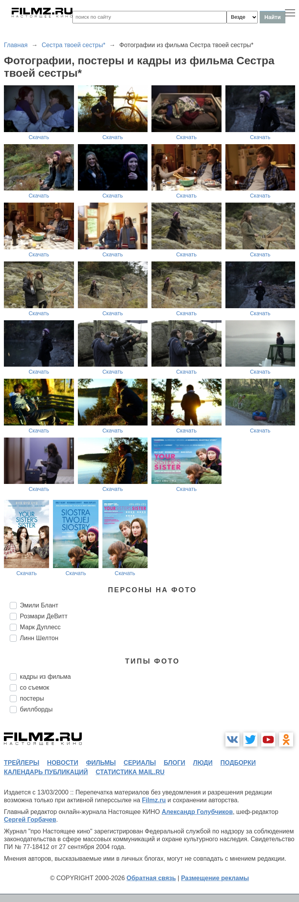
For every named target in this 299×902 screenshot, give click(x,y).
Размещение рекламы (215, 878)
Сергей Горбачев (30, 819)
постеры (32, 698)
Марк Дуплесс (40, 627)
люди (203, 762)
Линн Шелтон (39, 638)
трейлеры (21, 762)
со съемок (34, 687)
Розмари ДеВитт (43, 616)
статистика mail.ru (130, 772)
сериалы (139, 762)
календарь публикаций (46, 772)
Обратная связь (151, 878)
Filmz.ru (154, 800)
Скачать (39, 137)
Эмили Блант (39, 605)
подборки (238, 762)
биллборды (36, 709)
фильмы (101, 762)
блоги (174, 762)
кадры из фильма (45, 676)
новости (62, 762)
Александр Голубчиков (197, 811)
